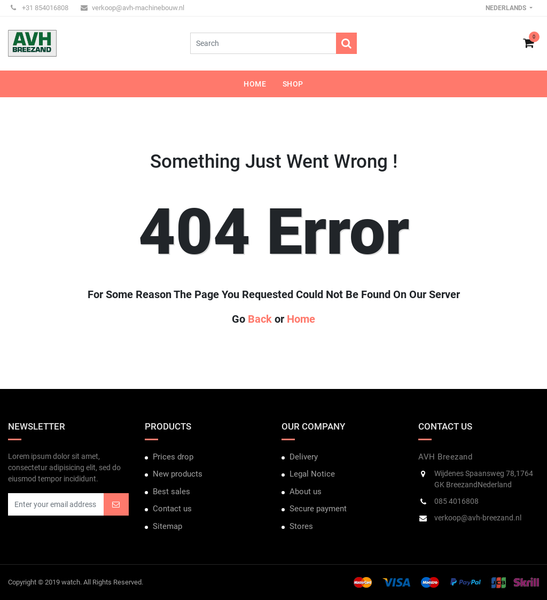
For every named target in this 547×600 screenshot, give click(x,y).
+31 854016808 (39, 8)
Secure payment (318, 508)
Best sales (171, 491)
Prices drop (173, 457)
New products (177, 474)
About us (306, 491)
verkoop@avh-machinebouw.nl (132, 8)
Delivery (304, 457)
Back (260, 319)
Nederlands (507, 8)
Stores (301, 526)
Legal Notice (312, 474)
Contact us (172, 508)
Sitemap (167, 526)
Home (301, 319)
